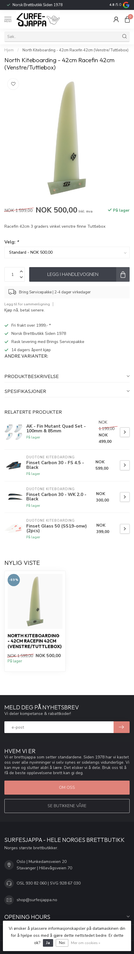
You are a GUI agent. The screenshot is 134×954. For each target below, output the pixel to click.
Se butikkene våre (67, 806)
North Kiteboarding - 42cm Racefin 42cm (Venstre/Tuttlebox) (75, 50)
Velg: (11, 242)
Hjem (9, 50)
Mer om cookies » (85, 942)
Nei (62, 943)
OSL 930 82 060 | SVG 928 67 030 (49, 883)
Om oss (67, 787)
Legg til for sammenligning (27, 304)
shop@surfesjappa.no (37, 900)
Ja (48, 943)
